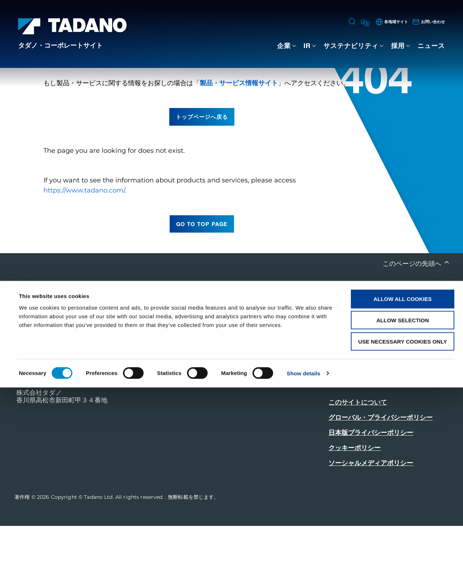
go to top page (202, 272)
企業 (284, 45)
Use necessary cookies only (402, 529)
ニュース (431, 45)
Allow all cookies (403, 486)
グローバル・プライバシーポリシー (380, 467)
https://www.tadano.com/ (84, 239)
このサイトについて (357, 451)
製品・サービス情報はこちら (370, 432)
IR (307, 45)
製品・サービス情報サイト (239, 132)
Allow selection (403, 508)
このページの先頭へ (413, 312)
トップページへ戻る (202, 165)
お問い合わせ (349, 392)
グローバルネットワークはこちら (377, 412)
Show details (303, 561)
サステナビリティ (350, 45)
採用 (398, 45)
